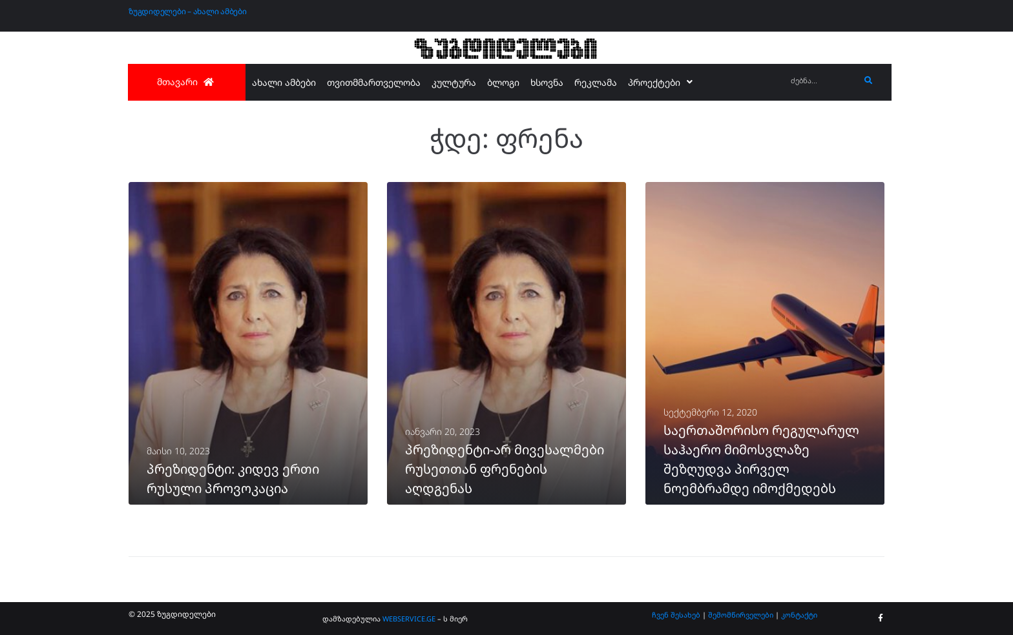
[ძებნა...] (822, 81)
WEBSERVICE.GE (409, 618)
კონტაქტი (799, 615)
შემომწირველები (740, 615)
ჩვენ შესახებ (676, 615)
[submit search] (868, 81)
